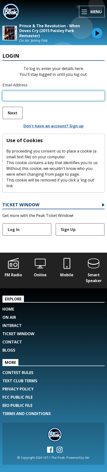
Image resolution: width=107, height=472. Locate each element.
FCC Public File (17, 397)
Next (12, 113)
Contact (12, 342)
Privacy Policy (18, 389)
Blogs (8, 350)
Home (8, 309)
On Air (9, 317)
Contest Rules (17, 372)
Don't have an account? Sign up (53, 126)
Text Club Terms (19, 380)
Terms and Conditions (26, 413)
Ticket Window (20, 205)
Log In (14, 229)
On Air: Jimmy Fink (33, 40)
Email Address (15, 85)
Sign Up (68, 229)
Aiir (87, 457)
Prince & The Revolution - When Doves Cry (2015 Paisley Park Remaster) (49, 30)
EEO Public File (17, 405)
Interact (12, 325)
